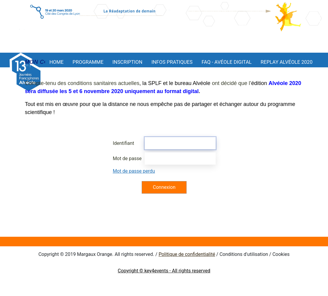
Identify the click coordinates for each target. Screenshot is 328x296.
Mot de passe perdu (134, 171)
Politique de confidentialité (186, 254)
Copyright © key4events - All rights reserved (164, 271)
